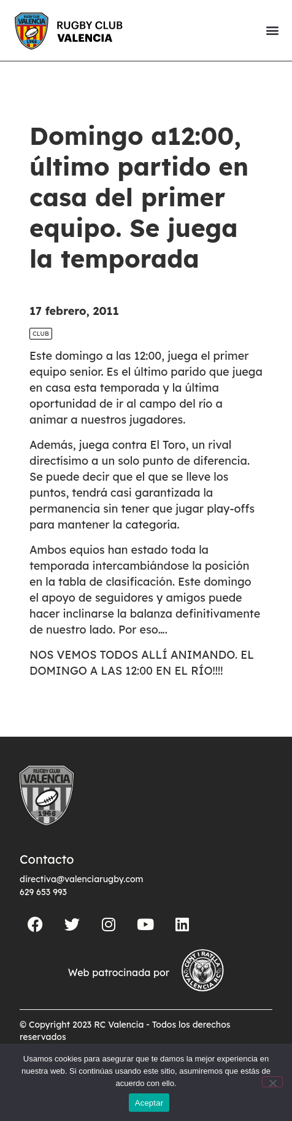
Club (41, 334)
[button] (272, 30)
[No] (272, 1081)
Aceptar (149, 1102)
